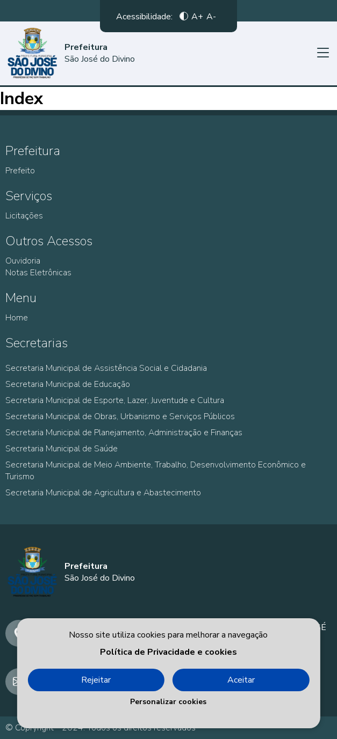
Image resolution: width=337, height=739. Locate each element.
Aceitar (241, 680)
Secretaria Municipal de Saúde (61, 449)
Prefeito (20, 171)
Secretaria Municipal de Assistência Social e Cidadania (106, 368)
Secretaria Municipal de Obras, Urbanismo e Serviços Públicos (120, 416)
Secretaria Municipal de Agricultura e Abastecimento (103, 493)
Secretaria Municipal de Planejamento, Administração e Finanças (123, 432)
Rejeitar (96, 680)
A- (211, 16)
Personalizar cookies (168, 702)
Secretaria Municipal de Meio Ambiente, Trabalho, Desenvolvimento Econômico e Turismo (155, 470)
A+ (197, 16)
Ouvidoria (22, 261)
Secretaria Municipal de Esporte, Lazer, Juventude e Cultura (114, 400)
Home (16, 318)
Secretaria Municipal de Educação (67, 384)
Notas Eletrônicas (38, 273)
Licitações (24, 216)
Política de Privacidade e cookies (168, 652)
